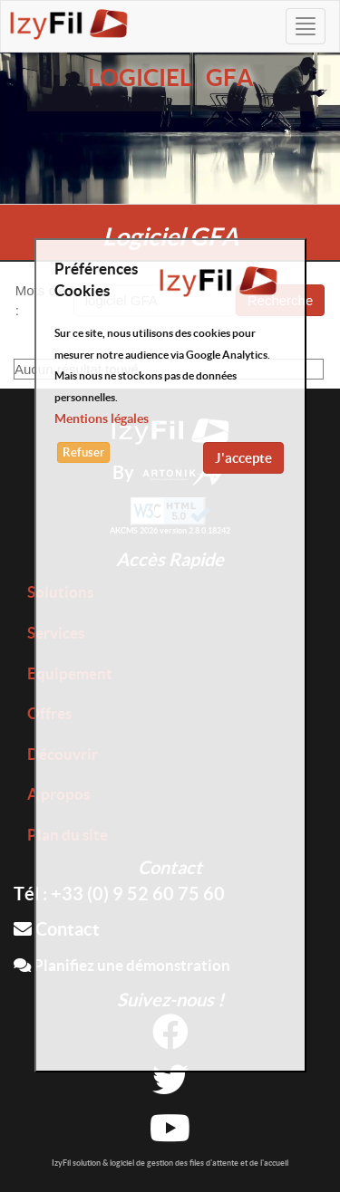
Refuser (83, 452)
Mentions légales (101, 418)
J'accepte (243, 458)
